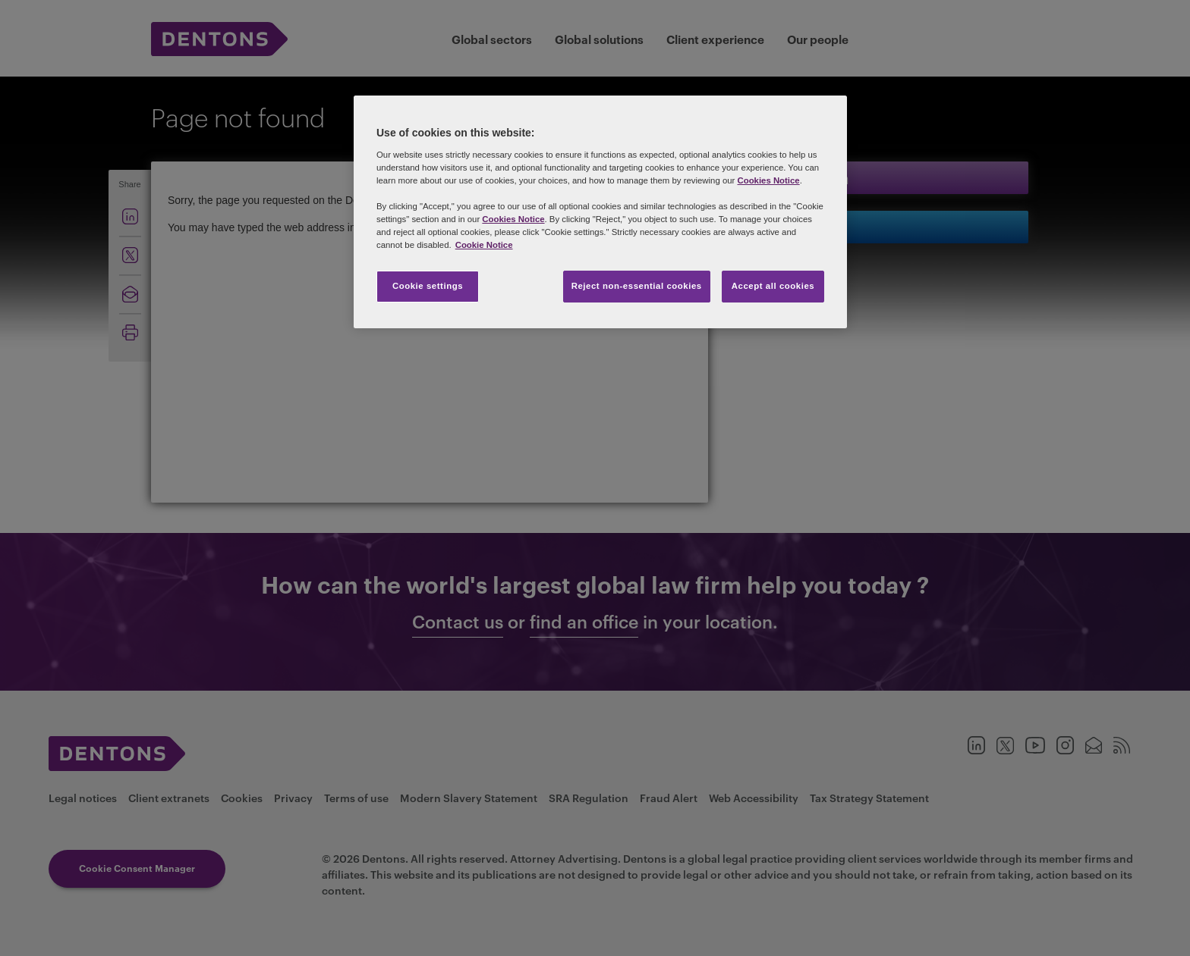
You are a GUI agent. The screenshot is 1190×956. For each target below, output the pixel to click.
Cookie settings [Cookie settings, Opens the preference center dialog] (427, 285)
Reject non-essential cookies (636, 285)
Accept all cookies (773, 285)
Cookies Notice (768, 180)
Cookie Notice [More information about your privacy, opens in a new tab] (484, 244)
